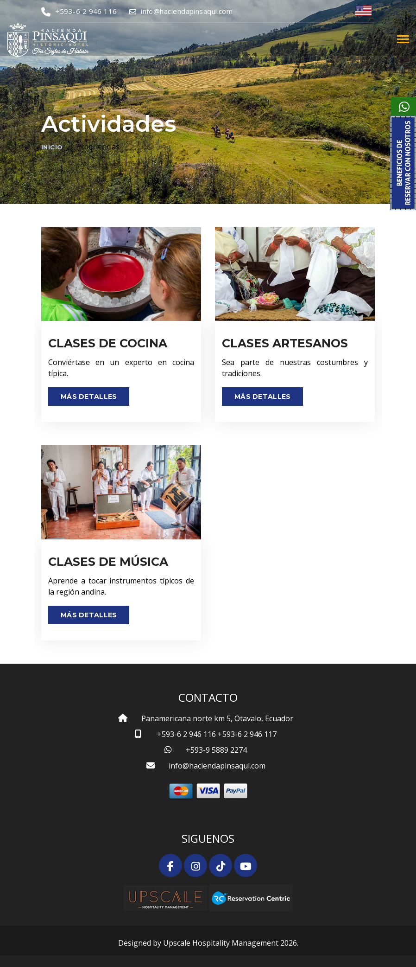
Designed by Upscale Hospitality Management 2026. (208, 943)
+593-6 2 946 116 (79, 11)
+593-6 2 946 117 (247, 734)
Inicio (52, 147)
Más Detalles (89, 396)
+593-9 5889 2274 (216, 750)
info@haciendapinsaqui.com (181, 11)
